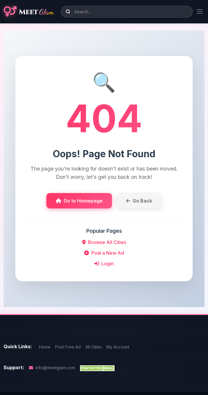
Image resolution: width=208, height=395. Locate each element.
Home (45, 346)
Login (104, 263)
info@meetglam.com (52, 367)
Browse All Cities (104, 242)
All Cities (93, 346)
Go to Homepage (79, 201)
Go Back (139, 201)
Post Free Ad (68, 346)
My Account (117, 346)
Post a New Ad (104, 253)
